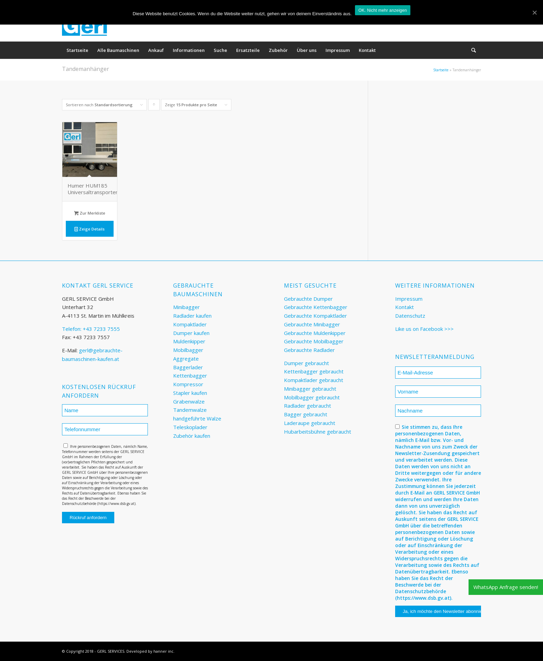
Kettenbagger (190, 375)
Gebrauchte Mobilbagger (314, 341)
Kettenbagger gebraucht (314, 371)
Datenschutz (410, 315)
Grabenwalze (189, 401)
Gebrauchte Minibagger (312, 324)
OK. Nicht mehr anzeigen (382, 10)
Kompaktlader (190, 324)
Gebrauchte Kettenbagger (315, 307)
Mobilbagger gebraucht (312, 397)
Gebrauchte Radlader (309, 349)
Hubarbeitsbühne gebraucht (317, 431)
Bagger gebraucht (305, 414)
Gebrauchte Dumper (308, 298)
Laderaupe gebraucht (309, 422)
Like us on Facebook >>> (424, 328)
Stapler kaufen (190, 392)
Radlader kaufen (192, 315)
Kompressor (188, 384)
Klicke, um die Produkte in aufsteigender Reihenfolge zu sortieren (154, 106)
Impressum (408, 298)
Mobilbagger (188, 349)
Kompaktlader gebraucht (313, 380)
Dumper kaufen (191, 332)
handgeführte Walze (197, 418)
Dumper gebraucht (306, 363)
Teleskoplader (190, 427)
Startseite (440, 69)
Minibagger (186, 307)
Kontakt (404, 307)
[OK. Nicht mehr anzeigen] (534, 12)
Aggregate (186, 358)
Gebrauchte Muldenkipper (315, 332)
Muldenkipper (189, 341)
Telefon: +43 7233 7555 (91, 328)
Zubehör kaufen (191, 435)
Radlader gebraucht (307, 405)
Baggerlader (188, 367)
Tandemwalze (190, 409)
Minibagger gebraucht (310, 388)
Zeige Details (89, 229)
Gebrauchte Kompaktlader (315, 315)
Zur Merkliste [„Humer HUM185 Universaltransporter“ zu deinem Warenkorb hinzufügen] (89, 213)
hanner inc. (164, 651)
